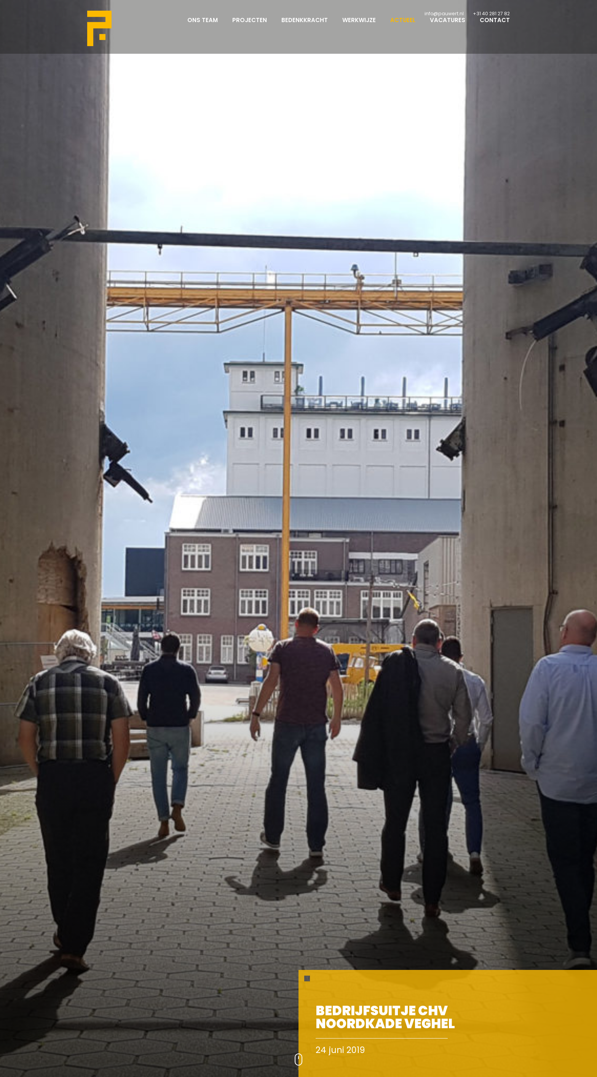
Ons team (202, 27)
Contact (495, 27)
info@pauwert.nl (444, 13)
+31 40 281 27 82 (491, 13)
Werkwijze (359, 27)
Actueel (402, 27)
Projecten (249, 27)
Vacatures (447, 27)
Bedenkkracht (304, 27)
